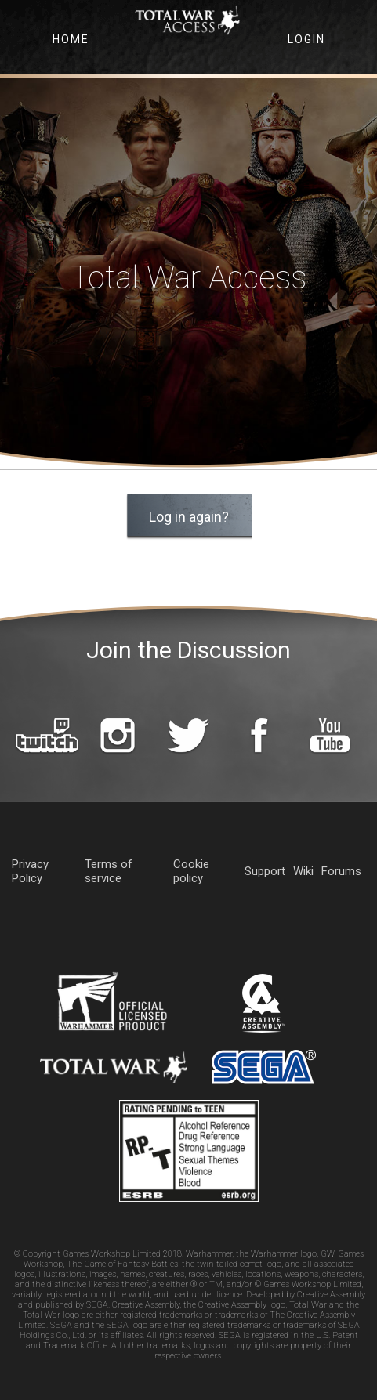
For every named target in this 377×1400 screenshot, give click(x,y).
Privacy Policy (30, 871)
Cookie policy (191, 871)
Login (306, 39)
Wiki (303, 871)
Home (71, 39)
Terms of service (108, 871)
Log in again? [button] (189, 516)
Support (265, 871)
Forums (341, 871)
